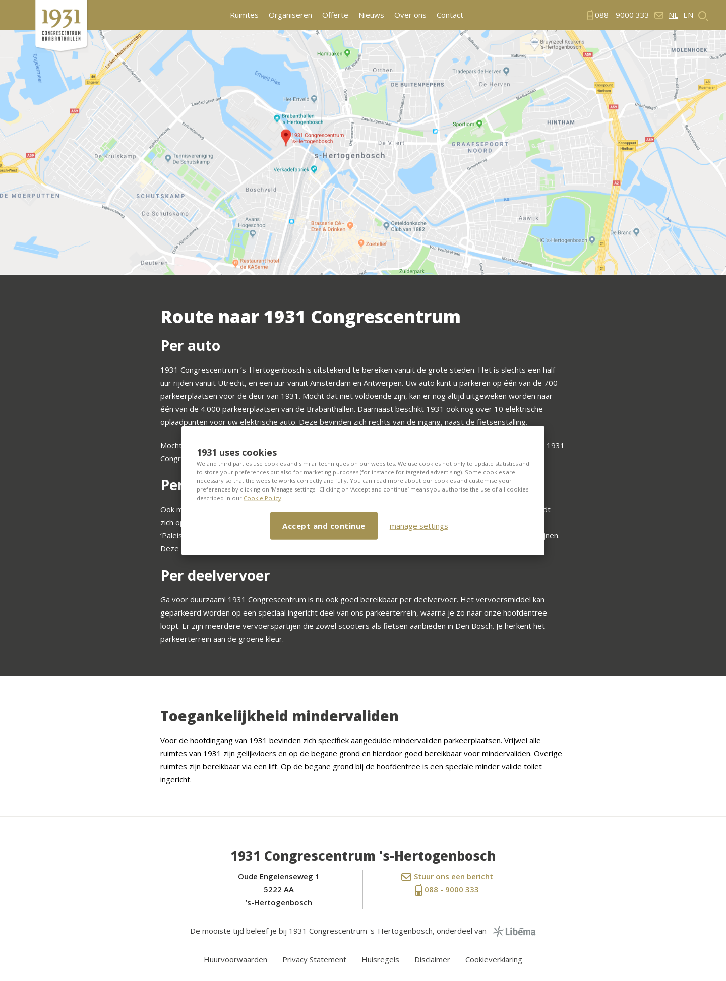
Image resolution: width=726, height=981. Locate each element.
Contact (450, 15)
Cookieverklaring (493, 959)
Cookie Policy (262, 497)
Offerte (335, 15)
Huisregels (380, 959)
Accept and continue (324, 525)
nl (673, 15)
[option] (363, 152)
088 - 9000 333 (447, 890)
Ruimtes (244, 15)
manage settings (419, 526)
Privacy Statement (314, 959)
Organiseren (290, 15)
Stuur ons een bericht (447, 876)
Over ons (410, 15)
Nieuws (371, 15)
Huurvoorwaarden (235, 959)
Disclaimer (432, 959)
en (688, 15)
